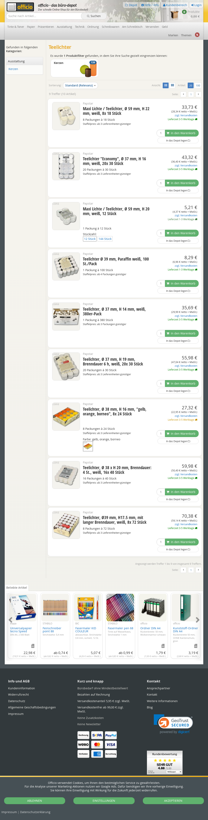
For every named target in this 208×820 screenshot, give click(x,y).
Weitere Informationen (162, 701)
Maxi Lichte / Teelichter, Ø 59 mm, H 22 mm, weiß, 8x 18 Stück (116, 111)
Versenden (152, 27)
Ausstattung (64, 27)
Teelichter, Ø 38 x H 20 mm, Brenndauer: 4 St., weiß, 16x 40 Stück (117, 470)
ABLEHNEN (34, 801)
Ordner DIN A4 (153, 631)
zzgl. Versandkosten (186, 115)
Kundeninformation (21, 688)
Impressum (9, 812)
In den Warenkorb (181, 133)
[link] (173, 724)
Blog (150, 707)
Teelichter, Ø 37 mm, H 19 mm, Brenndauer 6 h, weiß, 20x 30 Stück (113, 361)
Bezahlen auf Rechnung (93, 694)
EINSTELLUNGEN (104, 801)
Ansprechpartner (158, 688)
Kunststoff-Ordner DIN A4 (185, 634)
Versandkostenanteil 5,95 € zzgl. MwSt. (103, 701)
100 (198, 85)
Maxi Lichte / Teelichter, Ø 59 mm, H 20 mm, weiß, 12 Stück (116, 211)
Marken (173, 35)
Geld (165, 27)
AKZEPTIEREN (173, 801)
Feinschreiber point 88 (53, 631)
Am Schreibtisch (132, 27)
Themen (186, 35)
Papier (31, 27)
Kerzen (13, 69)
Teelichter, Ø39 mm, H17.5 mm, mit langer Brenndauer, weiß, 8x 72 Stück (114, 520)
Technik (79, 27)
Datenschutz (35, 812)
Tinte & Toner (15, 27)
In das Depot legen (178, 140)
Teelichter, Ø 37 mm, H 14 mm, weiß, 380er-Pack (114, 311)
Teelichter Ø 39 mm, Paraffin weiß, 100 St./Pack (116, 261)
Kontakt (152, 694)
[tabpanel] (104, 624)
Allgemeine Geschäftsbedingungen (32, 707)
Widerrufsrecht (18, 694)
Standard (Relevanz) (80, 85)
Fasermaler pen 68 (120, 631)
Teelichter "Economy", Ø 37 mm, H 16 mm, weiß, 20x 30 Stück (114, 161)
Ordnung (93, 27)
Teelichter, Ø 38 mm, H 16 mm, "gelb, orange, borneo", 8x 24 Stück (114, 411)
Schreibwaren (110, 27)
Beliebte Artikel (16, 587)
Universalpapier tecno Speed (21, 631)
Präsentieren (46, 27)
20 (191, 85)
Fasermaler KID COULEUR (88, 632)
